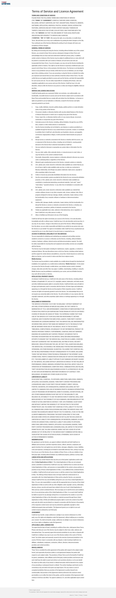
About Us (72, 595)
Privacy (80, 595)
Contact (85, 595)
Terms (76, 595)
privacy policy (70, 55)
